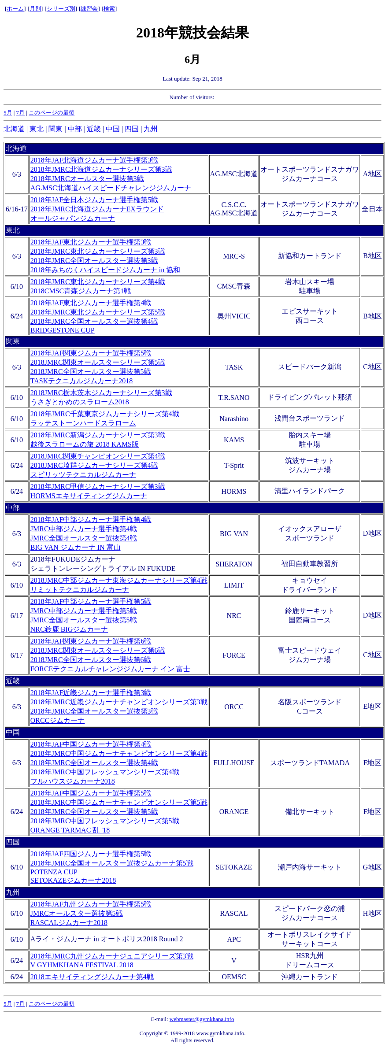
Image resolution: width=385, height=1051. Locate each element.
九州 (151, 129)
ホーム (15, 8)
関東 (55, 129)
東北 (37, 129)
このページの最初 (51, 1003)
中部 (75, 129)
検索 (109, 8)
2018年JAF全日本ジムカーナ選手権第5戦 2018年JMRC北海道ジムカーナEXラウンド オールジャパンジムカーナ (97, 209)
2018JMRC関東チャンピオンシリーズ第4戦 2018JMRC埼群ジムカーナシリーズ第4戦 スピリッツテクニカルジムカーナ (97, 465)
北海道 (14, 129)
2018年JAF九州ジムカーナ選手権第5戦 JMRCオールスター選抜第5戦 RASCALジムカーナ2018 (91, 913)
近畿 (94, 129)
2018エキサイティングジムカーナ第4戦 (92, 977)
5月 (8, 112)
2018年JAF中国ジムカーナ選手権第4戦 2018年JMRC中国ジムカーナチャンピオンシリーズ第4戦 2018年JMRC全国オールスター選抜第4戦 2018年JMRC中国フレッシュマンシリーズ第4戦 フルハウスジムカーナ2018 (118, 762)
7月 (20, 112)
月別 (35, 8)
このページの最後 (51, 112)
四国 (132, 129)
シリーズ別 (61, 8)
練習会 (89, 8)
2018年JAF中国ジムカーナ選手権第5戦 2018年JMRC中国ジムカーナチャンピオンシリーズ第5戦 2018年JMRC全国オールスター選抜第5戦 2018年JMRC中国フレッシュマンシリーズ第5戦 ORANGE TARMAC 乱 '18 (118, 811)
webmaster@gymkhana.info (202, 1019)
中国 (113, 129)
